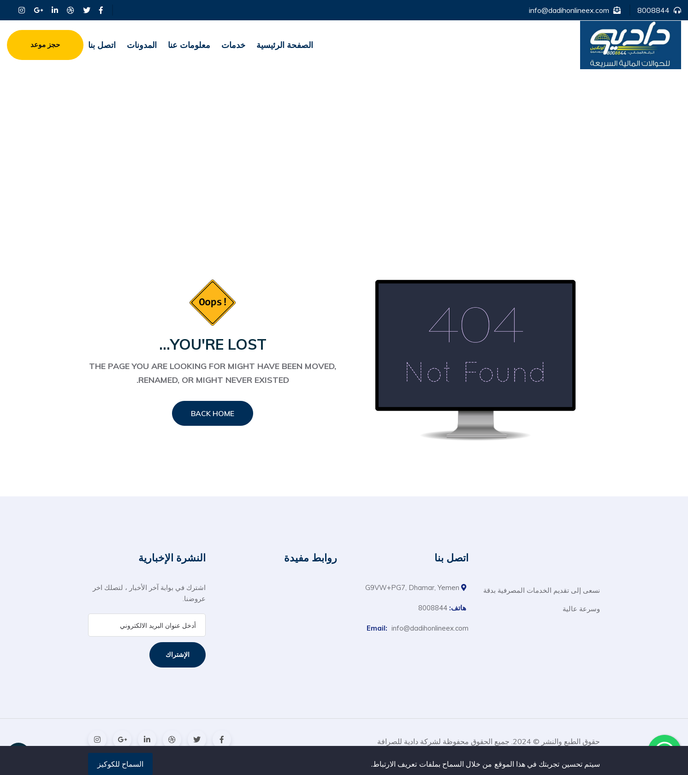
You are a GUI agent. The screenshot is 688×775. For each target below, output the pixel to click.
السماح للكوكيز (120, 764)
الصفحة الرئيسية (284, 45)
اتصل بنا (102, 45)
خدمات (233, 45)
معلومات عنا (189, 45)
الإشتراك (178, 654)
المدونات (142, 45)
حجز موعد (45, 44)
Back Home (212, 413)
